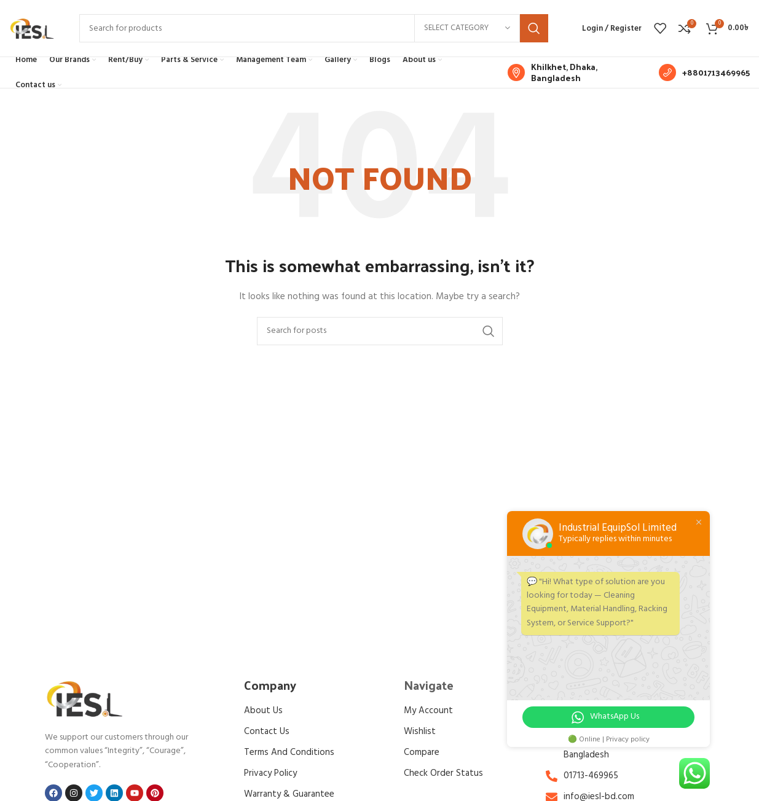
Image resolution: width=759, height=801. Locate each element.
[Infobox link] (577, 80)
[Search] (313, 32)
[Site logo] (32, 32)
